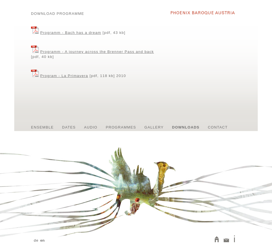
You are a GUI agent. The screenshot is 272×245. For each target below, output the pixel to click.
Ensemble (42, 127)
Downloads (185, 127)
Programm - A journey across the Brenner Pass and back (97, 52)
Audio (90, 127)
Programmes (121, 127)
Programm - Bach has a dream (70, 33)
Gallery (154, 127)
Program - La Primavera (64, 76)
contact (218, 127)
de (36, 240)
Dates (69, 127)
